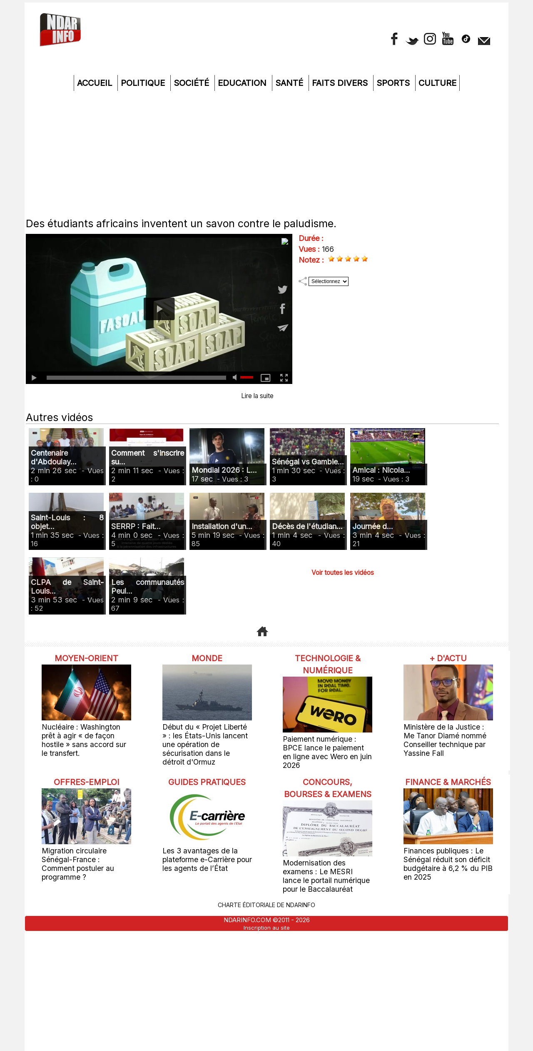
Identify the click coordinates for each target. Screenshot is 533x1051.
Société (193, 83)
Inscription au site (267, 924)
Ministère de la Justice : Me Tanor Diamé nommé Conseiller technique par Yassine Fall (448, 734)
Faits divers (341, 83)
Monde (207, 658)
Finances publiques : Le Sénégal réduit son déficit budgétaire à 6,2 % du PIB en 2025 (444, 863)
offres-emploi (86, 770)
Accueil (96, 83)
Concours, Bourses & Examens (328, 782)
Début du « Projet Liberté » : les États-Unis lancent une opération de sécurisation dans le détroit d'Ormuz (206, 738)
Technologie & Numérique (327, 664)
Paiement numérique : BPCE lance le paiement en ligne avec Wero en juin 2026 (323, 746)
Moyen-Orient (86, 658)
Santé (290, 83)
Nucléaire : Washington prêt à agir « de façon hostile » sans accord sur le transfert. (84, 734)
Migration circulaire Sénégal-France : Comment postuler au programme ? (85, 847)
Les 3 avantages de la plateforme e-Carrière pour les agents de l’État (206, 859)
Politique (144, 83)
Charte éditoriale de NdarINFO (266, 902)
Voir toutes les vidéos (343, 572)
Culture (437, 83)
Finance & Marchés (448, 776)
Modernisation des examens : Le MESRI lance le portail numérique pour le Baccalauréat (325, 875)
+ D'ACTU (448, 658)
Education (243, 83)
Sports (394, 83)
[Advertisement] (266, 153)
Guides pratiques (206, 776)
